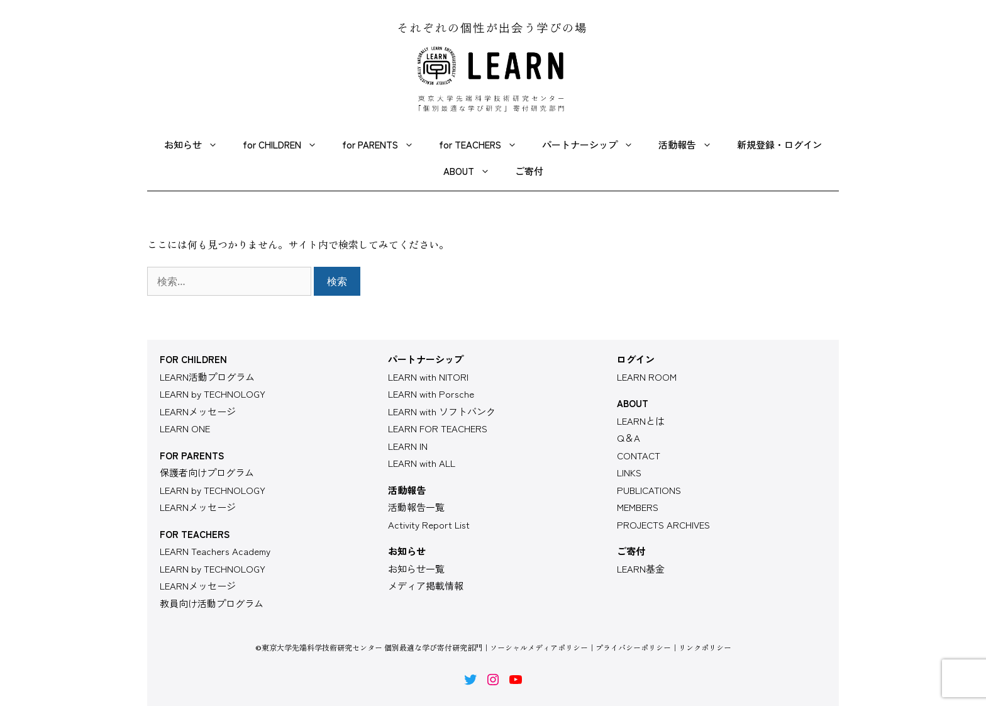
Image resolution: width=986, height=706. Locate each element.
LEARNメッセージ (198, 411)
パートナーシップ (594, 145)
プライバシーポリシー (633, 647)
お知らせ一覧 (416, 568)
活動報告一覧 (416, 506)
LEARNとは (641, 420)
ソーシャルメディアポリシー (539, 647)
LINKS (629, 472)
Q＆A (628, 437)
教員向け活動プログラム (211, 603)
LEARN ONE (185, 428)
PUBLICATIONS (649, 489)
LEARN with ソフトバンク (442, 411)
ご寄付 (529, 170)
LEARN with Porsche (431, 393)
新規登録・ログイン (779, 144)
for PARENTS (384, 145)
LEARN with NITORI (428, 376)
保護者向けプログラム (207, 472)
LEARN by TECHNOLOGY (212, 393)
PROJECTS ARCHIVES (663, 524)
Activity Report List (429, 524)
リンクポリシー (705, 647)
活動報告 (691, 145)
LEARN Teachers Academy (215, 551)
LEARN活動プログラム (207, 376)
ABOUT (472, 171)
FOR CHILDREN (193, 359)
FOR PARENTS (192, 455)
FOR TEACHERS (195, 534)
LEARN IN (408, 445)
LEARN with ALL (421, 462)
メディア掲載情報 (425, 585)
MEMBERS (637, 506)
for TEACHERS (484, 145)
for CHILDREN (286, 145)
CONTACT (638, 455)
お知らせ (197, 145)
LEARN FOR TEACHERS (437, 428)
